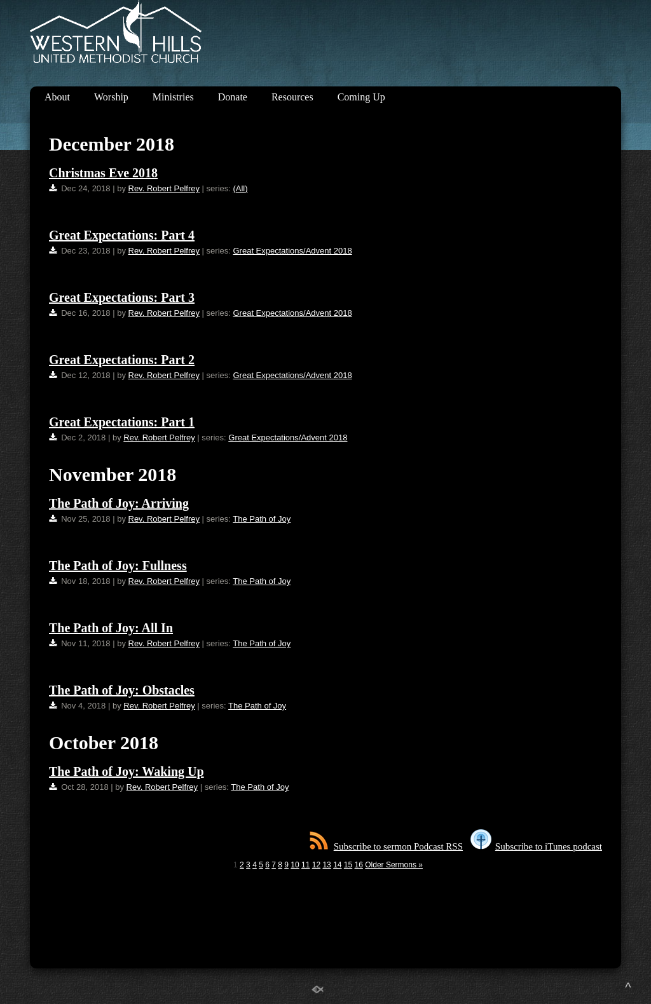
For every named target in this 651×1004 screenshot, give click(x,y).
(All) (240, 188)
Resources (292, 97)
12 (316, 864)
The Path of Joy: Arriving (119, 503)
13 (326, 864)
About (57, 97)
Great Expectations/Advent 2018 (292, 250)
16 (359, 864)
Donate (232, 97)
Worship (111, 97)
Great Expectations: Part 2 (122, 360)
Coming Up (361, 97)
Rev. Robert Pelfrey (164, 188)
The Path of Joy (262, 519)
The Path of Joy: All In (111, 628)
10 (295, 864)
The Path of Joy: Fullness (118, 566)
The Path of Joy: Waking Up (126, 771)
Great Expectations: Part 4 (122, 235)
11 (305, 864)
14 (337, 864)
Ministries (173, 97)
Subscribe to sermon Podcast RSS (386, 846)
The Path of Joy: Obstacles (122, 690)
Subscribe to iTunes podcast (536, 846)
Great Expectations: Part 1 (122, 422)
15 (348, 864)
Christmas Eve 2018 (103, 173)
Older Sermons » (394, 864)
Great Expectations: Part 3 (122, 297)
